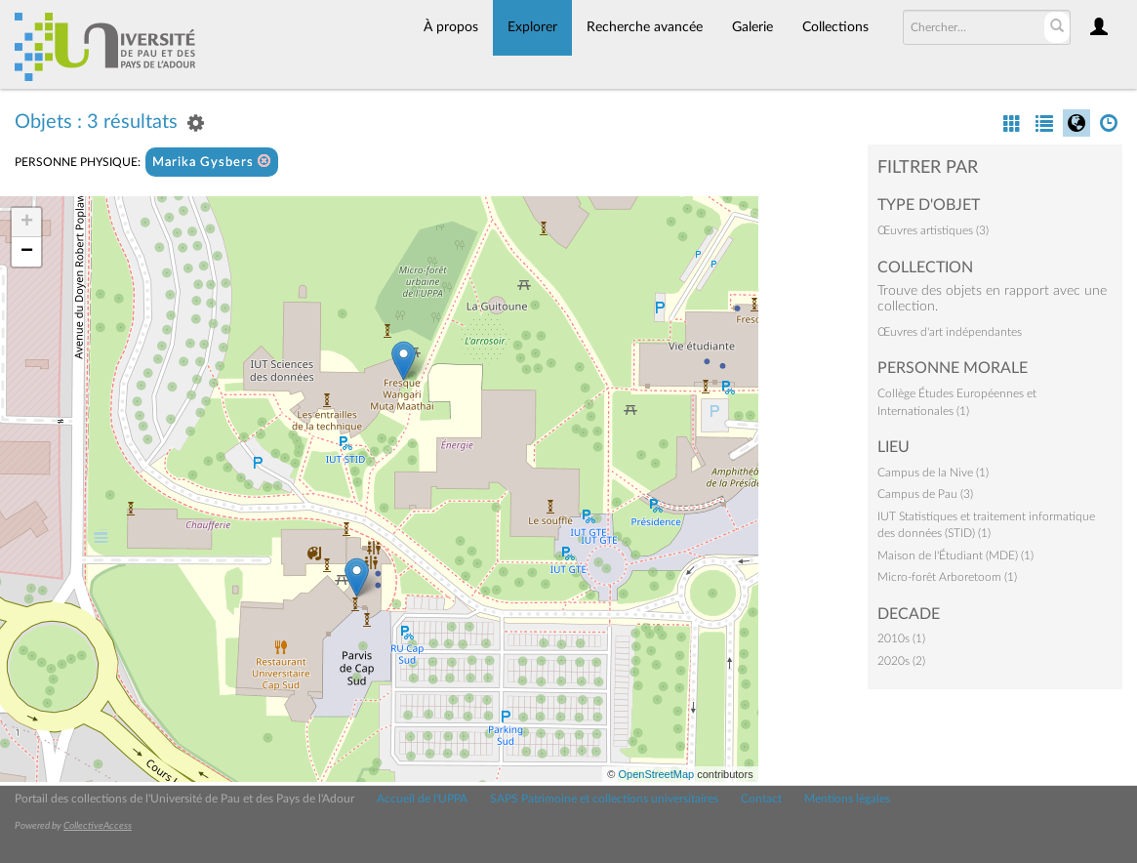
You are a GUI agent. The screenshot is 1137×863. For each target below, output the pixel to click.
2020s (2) (901, 661)
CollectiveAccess (97, 826)
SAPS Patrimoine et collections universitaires (604, 798)
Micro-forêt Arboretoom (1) (947, 577)
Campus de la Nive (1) (933, 472)
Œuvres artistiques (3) (933, 230)
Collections (835, 27)
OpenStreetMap (656, 774)
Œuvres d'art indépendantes (949, 332)
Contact (761, 798)
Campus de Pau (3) (925, 494)
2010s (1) (901, 638)
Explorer (532, 27)
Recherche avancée (645, 27)
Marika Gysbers (211, 161)
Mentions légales (847, 798)
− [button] (26, 252)
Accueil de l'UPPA (422, 798)
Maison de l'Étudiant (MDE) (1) (955, 555)
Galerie (752, 27)
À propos (451, 27)
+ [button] (26, 222)
